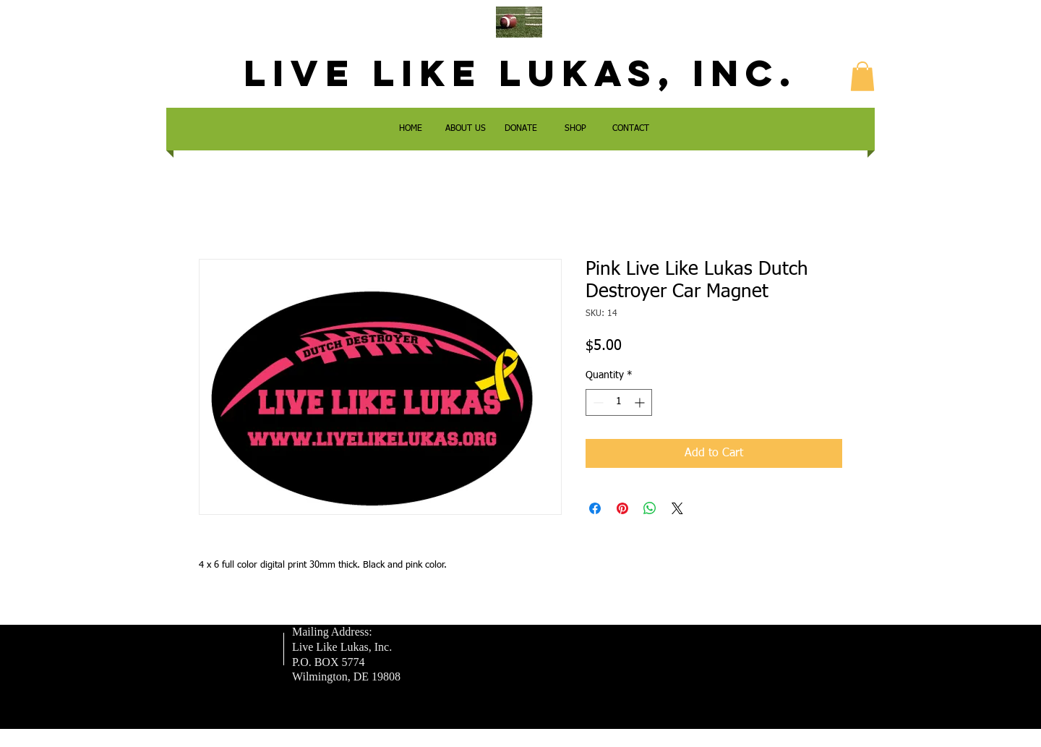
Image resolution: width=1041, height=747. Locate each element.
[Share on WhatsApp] (650, 508)
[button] (862, 76)
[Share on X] (677, 508)
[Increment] (641, 402)
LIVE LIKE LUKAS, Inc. (520, 73)
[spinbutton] (619, 402)
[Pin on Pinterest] (622, 508)
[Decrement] (597, 402)
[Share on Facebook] (595, 508)
